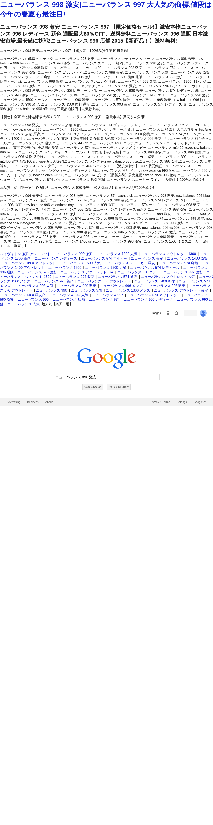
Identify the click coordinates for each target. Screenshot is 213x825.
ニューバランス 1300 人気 (116, 254)
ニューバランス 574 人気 (68, 295)
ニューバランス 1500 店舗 (105, 267)
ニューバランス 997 (107, 295)
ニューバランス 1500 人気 (80, 263)
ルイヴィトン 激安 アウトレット (25, 254)
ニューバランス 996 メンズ (121, 286)
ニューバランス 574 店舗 (178, 263)
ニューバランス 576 (86, 290)
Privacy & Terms (160, 402)
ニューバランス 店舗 (68, 299)
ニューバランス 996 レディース (148, 299)
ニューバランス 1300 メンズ (128, 290)
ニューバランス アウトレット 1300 (168, 254)
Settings (182, 402)
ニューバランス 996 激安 (165, 286)
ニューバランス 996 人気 (33, 286)
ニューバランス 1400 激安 (187, 258)
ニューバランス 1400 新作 (154, 281)
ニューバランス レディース (55, 258)
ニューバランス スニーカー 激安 (129, 263)
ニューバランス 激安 (147, 258)
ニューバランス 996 (51, 290)
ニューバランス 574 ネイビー (104, 258)
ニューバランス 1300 (64, 267)
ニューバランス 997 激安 (183, 272)
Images (156, 313)
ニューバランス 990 (33, 299)
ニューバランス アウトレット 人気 (168, 277)
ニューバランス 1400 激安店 (23, 295)
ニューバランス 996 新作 (53, 281)
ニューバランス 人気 (23, 304)
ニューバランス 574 (104, 299)
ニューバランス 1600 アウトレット (28, 263)
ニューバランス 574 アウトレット (153, 295)
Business (33, 402)
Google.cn (200, 402)
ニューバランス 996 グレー (138, 272)
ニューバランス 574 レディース (155, 267)
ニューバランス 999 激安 (73, 254)
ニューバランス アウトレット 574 (86, 272)
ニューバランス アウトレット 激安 (181, 290)
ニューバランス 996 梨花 (74, 277)
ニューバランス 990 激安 (76, 286)
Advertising (13, 402)
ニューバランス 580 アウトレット (103, 281)
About (49, 402)
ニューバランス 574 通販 (117, 277)
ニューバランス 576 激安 (37, 272)
